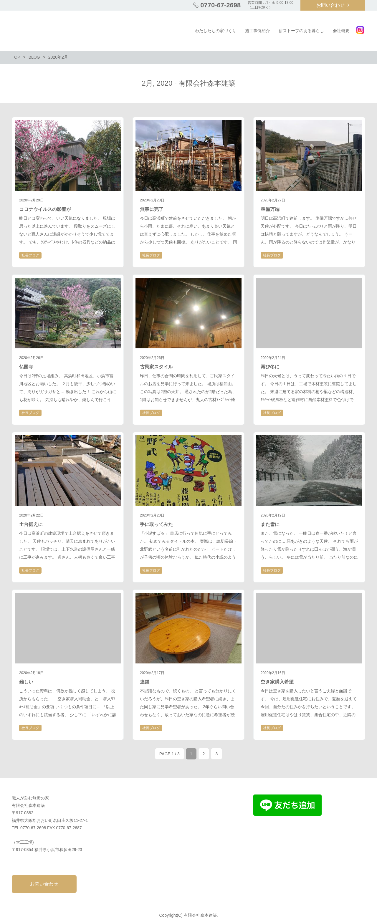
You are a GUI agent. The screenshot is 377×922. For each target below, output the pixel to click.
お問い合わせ (330, 5)
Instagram (360, 30)
